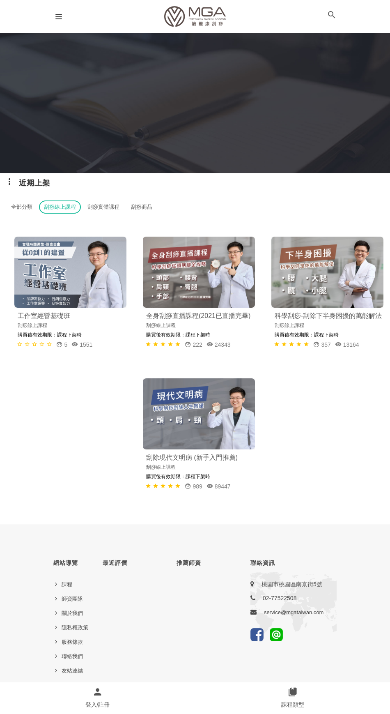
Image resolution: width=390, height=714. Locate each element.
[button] (332, 16)
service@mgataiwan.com (293, 612)
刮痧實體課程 (103, 207)
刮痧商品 (141, 207)
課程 (67, 584)
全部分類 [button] (21, 207)
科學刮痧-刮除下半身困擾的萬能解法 (328, 315)
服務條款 (72, 642)
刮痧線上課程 (60, 207)
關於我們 (72, 613)
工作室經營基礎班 (44, 315)
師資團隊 (72, 599)
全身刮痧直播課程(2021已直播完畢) (198, 315)
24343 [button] (218, 344)
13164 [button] (347, 344)
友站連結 (72, 671)
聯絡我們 (72, 656)
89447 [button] (218, 486)
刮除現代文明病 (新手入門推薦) (192, 457)
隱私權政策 (75, 627)
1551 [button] (81, 344)
